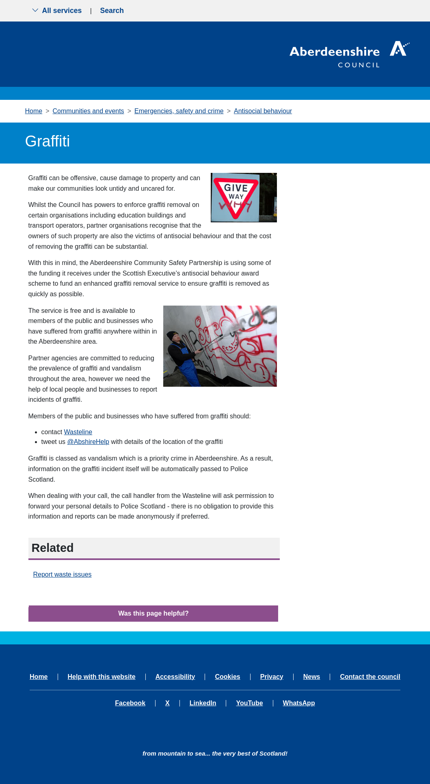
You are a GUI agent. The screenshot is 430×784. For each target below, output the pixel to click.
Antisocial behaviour (263, 111)
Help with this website (102, 677)
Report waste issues (62, 574)
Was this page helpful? (153, 613)
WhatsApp (299, 703)
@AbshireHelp (88, 441)
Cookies (227, 677)
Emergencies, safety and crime (179, 111)
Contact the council (370, 677)
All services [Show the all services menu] (57, 10)
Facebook (130, 703)
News (311, 677)
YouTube (249, 703)
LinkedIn (203, 703)
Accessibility (175, 677)
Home (34, 111)
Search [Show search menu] (112, 10)
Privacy (271, 677)
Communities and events (88, 111)
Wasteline (78, 432)
